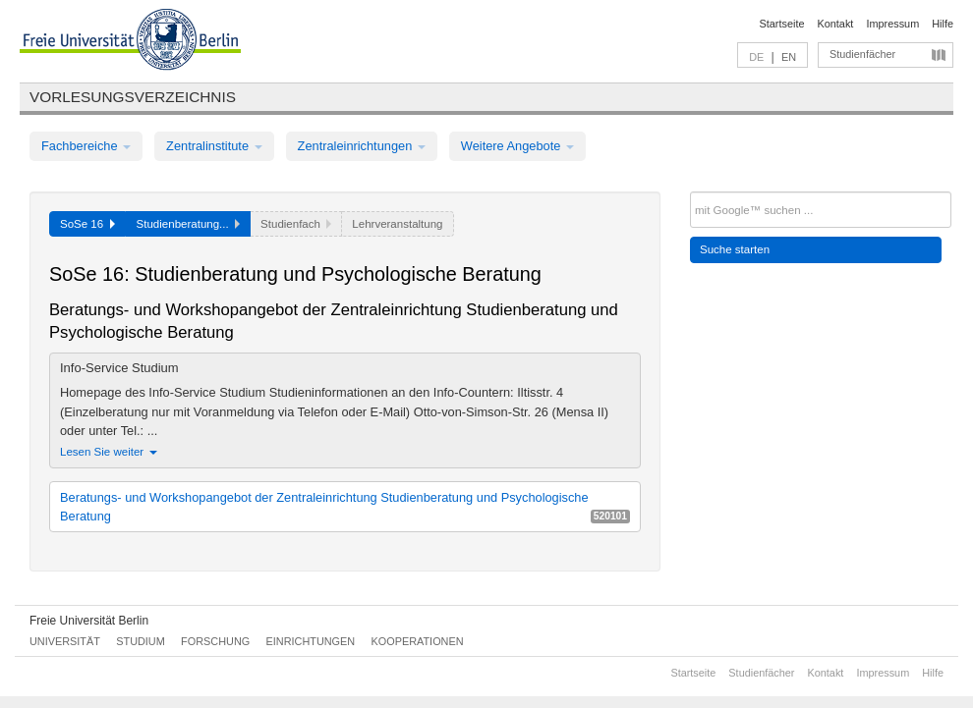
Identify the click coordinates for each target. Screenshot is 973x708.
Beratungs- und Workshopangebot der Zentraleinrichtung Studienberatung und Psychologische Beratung (345, 506)
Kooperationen (418, 641)
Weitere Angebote (517, 145)
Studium (140, 641)
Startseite (782, 23)
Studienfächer (862, 54)
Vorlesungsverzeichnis (132, 96)
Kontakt (836, 23)
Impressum (892, 23)
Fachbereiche (86, 145)
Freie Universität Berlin (88, 620)
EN (788, 57)
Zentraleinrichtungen (362, 145)
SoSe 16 (87, 224)
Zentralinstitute (214, 145)
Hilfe (942, 23)
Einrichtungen (311, 641)
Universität (64, 641)
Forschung (215, 641)
